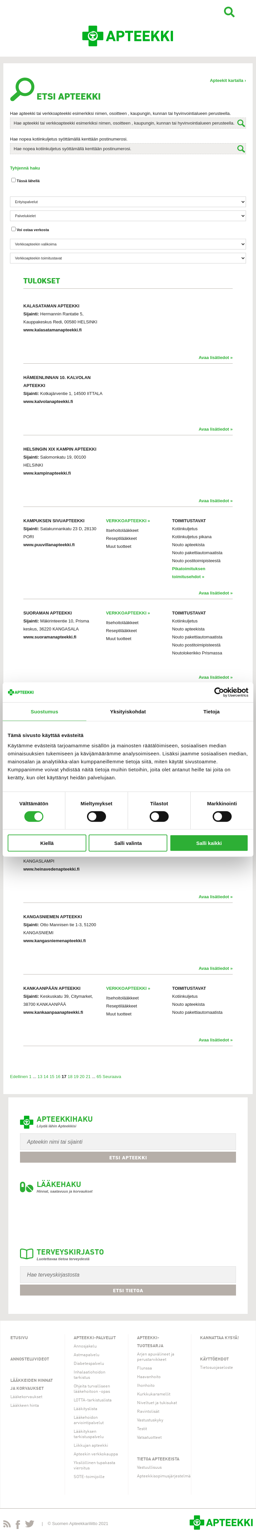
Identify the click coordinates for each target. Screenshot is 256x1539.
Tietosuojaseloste (216, 1367)
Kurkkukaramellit (153, 1394)
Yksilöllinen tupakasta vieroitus (94, 1465)
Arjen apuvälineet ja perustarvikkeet (155, 1357)
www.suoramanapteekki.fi (49, 636)
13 (39, 1076)
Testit (142, 1429)
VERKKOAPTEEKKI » (128, 520)
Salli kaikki (209, 843)
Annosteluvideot (29, 1359)
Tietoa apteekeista (158, 1459)
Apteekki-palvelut (95, 1338)
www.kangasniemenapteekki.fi (54, 940)
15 (52, 1076)
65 (99, 1076)
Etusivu (19, 1338)
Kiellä (47, 843)
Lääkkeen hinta (24, 1405)
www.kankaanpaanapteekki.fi (53, 1012)
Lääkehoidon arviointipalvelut (89, 1420)
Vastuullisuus (149, 1467)
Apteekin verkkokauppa (96, 1454)
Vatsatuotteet (149, 1437)
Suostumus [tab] (44, 711)
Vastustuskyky (150, 1420)
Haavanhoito (149, 1377)
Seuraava (112, 1076)
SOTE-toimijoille (89, 1477)
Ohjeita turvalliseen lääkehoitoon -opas (92, 1389)
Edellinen (19, 1076)
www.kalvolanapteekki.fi (48, 401)
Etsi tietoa (128, 1291)
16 (58, 1076)
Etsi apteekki (128, 1158)
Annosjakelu (85, 1346)
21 (88, 1076)
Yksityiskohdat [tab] (128, 711)
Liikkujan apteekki (91, 1445)
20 (82, 1076)
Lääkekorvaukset (26, 1397)
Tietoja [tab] (211, 711)
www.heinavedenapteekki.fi (51, 869)
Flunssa (144, 1368)
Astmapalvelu (86, 1355)
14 (46, 1076)
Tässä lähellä (25, 180)
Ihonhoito (146, 1385)
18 (70, 1076)
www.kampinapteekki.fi (47, 473)
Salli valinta (128, 843)
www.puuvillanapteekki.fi (49, 544)
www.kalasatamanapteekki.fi (52, 329)
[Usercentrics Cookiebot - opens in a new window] (219, 692)
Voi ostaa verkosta (30, 229)
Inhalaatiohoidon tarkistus (89, 1375)
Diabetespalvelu (89, 1363)
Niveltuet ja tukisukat (157, 1403)
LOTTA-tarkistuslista (93, 1400)
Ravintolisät (148, 1411)
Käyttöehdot (214, 1359)
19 (76, 1076)
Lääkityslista (85, 1409)
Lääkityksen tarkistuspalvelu (89, 1434)
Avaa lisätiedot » (216, 357)
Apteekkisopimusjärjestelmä (164, 1476)
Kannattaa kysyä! (219, 1338)
